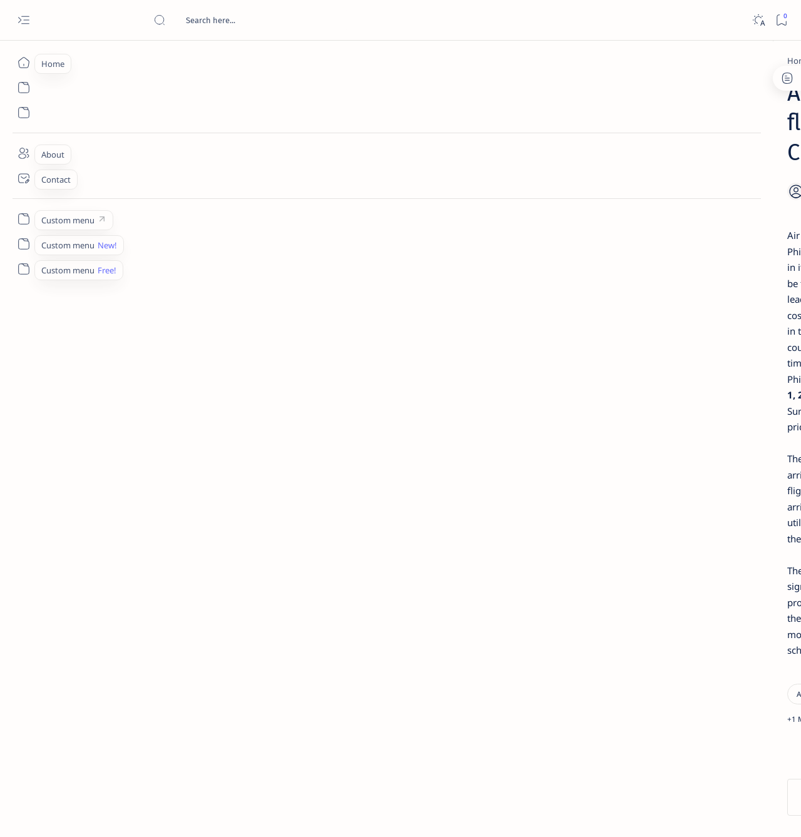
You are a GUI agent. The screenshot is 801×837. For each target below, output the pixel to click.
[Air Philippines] (142, 60)
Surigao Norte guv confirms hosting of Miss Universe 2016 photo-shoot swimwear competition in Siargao (682, 445)
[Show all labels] (619, 715)
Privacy (687, 756)
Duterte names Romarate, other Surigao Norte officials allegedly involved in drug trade (687, 370)
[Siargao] (175, 449)
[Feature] (662, 196)
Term (602, 756)
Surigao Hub (115, 812)
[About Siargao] (726, 623)
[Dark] (758, 20)
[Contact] (23, 178)
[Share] (549, 159)
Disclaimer (643, 756)
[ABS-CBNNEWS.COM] (635, 654)
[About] (23, 153)
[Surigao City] (232, 449)
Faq (720, 756)
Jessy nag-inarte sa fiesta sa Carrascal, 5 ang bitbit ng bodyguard (677, 302)
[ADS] (635, 685)
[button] (284, 449)
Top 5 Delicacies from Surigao (681, 212)
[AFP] (726, 685)
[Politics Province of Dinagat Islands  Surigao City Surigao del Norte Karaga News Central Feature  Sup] (635, 591)
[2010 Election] (726, 591)
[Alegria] (658, 340)
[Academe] (726, 654)
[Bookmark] (781, 20)
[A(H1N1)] (635, 623)
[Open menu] (23, 20)
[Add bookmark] (517, 159)
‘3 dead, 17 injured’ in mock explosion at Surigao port (675, 514)
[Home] (23, 62)
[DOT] (658, 408)
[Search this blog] (247, 20)
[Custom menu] (23, 218)
